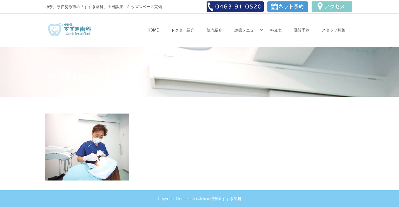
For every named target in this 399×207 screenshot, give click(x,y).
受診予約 (302, 30)
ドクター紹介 (182, 30)
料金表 (276, 30)
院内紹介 (214, 30)
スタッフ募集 (333, 30)
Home (153, 30)
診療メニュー (246, 30)
